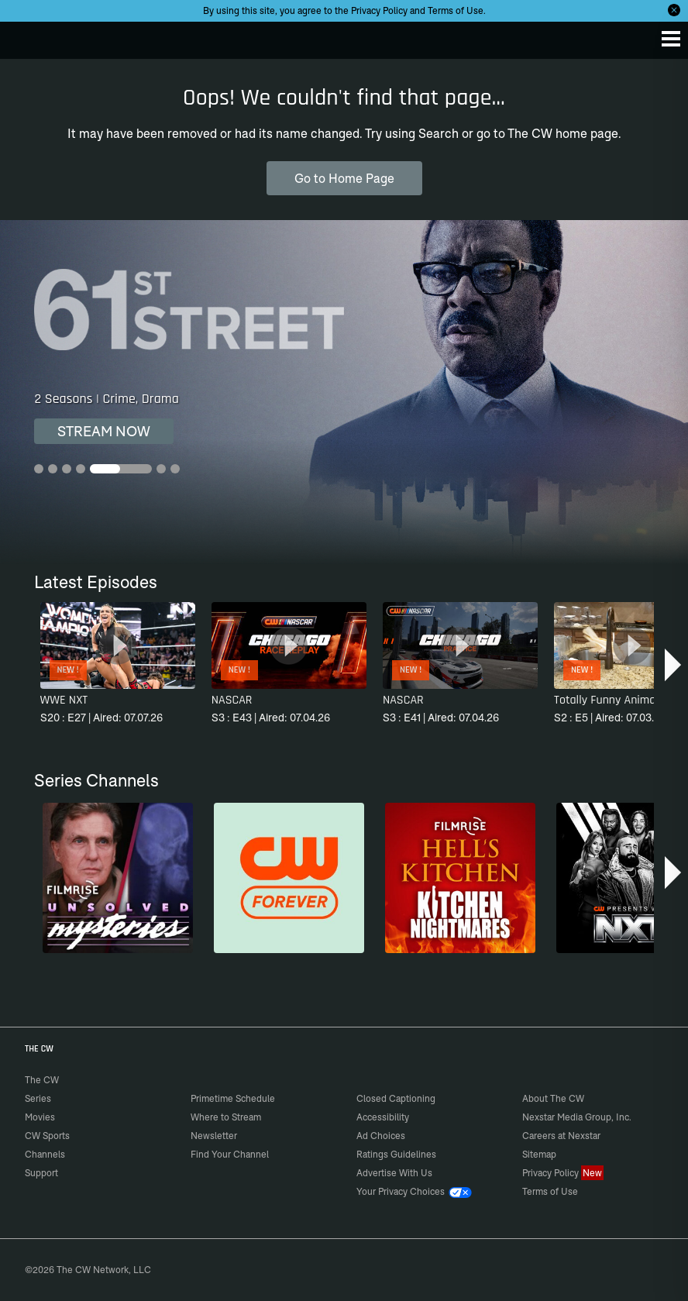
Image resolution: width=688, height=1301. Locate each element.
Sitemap (539, 1154)
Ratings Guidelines (396, 1154)
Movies (40, 1117)
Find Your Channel (230, 1154)
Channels (45, 1154)
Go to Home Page (344, 178)
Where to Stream (226, 1117)
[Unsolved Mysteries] (117, 877)
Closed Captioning (395, 1098)
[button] (674, 665)
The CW (27, 36)
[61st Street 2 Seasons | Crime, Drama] (344, 392)
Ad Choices (380, 1135)
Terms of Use (455, 10)
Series (38, 1098)
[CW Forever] (289, 877)
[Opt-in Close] (674, 10)
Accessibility (382, 1117)
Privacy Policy (379, 10)
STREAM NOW (103, 431)
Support (41, 1173)
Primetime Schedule (233, 1098)
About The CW (553, 1098)
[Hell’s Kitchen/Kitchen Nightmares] (460, 877)
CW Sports (47, 1135)
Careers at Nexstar (561, 1135)
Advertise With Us (394, 1173)
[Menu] (671, 38)
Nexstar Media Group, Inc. (576, 1117)
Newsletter (214, 1135)
